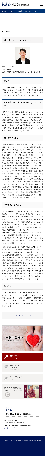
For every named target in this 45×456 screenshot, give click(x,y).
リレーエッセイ (13, 378)
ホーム (4, 11)
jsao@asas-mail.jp (10, 428)
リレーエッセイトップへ (22, 315)
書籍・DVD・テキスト (12, 367)
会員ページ (11, 357)
